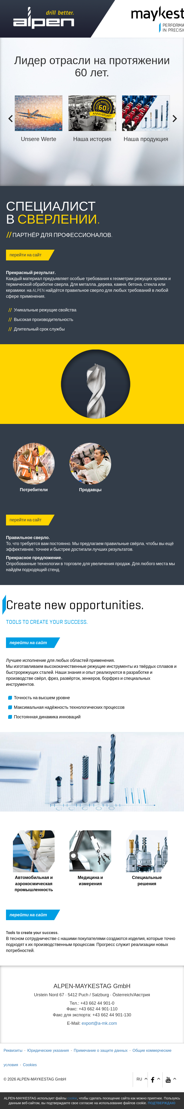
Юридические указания (48, 1050)
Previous (9, 117)
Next (173, 117)
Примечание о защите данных (101, 1050)
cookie (72, 1098)
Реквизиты (13, 1050)
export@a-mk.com (99, 1023)
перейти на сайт (29, 255)
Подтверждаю (161, 1103)
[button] (170, 1079)
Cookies (30, 1065)
